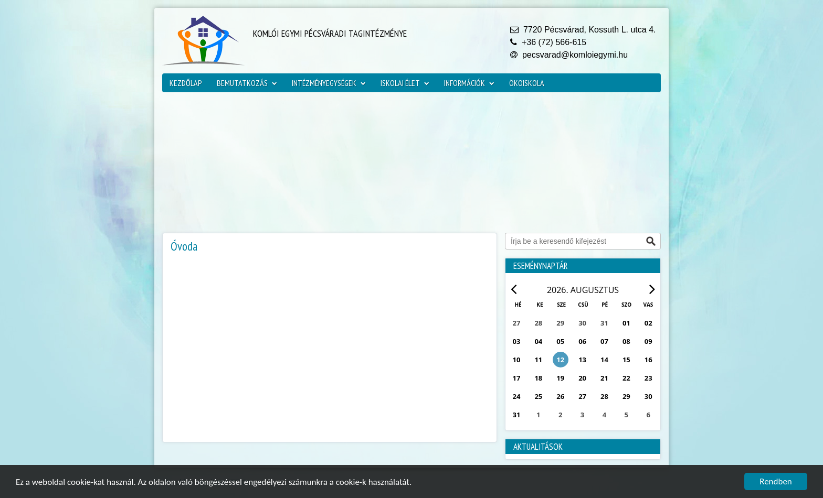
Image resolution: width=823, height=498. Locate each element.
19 (560, 378)
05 (560, 341)
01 (626, 323)
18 (538, 378)
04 (538, 341)
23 (648, 378)
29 (626, 396)
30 (648, 396)
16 (648, 359)
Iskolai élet (405, 82)
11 (538, 359)
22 (626, 378)
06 (582, 341)
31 (517, 414)
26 (560, 396)
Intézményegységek (329, 82)
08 (626, 341)
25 (538, 396)
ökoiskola (526, 83)
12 (560, 359)
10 (517, 359)
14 (604, 359)
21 (604, 378)
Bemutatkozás (247, 82)
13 (582, 359)
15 (626, 359)
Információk (469, 82)
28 (604, 396)
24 (517, 396)
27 (582, 396)
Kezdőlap (186, 83)
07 (604, 341)
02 (648, 323)
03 (517, 341)
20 (582, 378)
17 (517, 378)
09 (648, 341)
